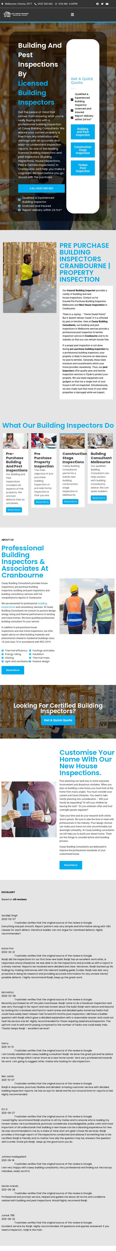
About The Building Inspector (99, 1178)
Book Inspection (98, 1199)
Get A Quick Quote (58, 720)
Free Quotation (97, 1194)
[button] (72, 15)
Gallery (92, 1215)
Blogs (91, 1210)
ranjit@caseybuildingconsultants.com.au (76, 1185)
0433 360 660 (60, 1173)
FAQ (90, 1204)
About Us (93, 1184)
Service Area (95, 1189)
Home (91, 1171)
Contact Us (95, 1220)
